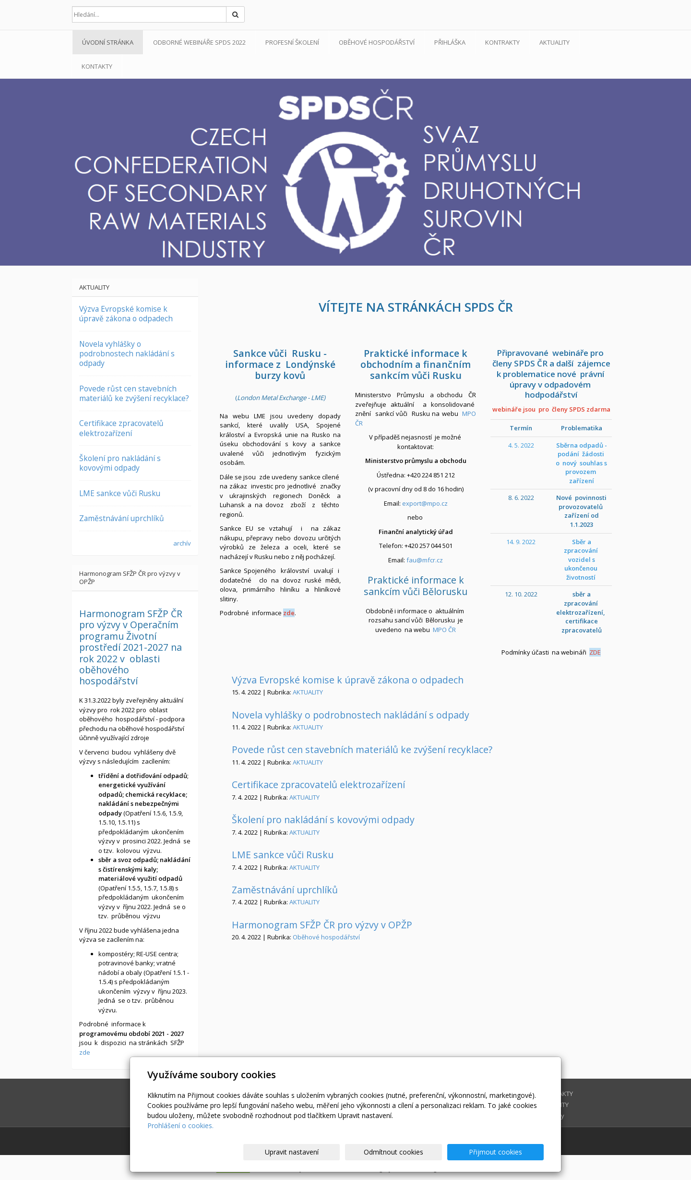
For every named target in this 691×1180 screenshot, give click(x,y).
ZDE (595, 652)
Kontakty (97, 66)
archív (182, 543)
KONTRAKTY (502, 42)
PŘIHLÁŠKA (449, 42)
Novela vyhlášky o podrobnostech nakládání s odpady (350, 714)
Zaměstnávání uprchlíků (285, 889)
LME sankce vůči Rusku (283, 854)
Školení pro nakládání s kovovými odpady (323, 819)
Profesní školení (292, 42)
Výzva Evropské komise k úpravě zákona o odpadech (348, 679)
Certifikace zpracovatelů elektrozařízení (318, 784)
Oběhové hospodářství (377, 42)
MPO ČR (444, 629)
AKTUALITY (554, 42)
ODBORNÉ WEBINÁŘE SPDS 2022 (199, 42)
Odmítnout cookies (428, 1151)
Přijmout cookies (507, 1151)
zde (289, 612)
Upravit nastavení (350, 1151)
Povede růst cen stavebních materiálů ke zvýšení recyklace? (362, 749)
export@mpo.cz (425, 503)
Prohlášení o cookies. (180, 1125)
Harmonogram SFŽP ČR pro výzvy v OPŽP (322, 924)
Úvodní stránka (107, 42)
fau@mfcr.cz (424, 560)
